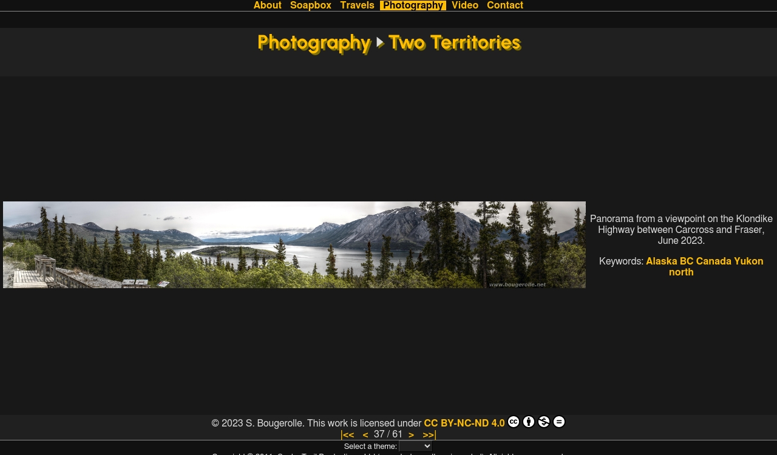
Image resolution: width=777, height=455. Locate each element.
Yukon (749, 261)
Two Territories (454, 41)
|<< (347, 434)
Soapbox (310, 5)
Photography (413, 5)
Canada (713, 261)
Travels (357, 5)
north (681, 272)
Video (465, 5)
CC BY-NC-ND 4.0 (494, 421)
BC (687, 261)
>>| (429, 434)
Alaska (661, 261)
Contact (505, 5)
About (268, 5)
